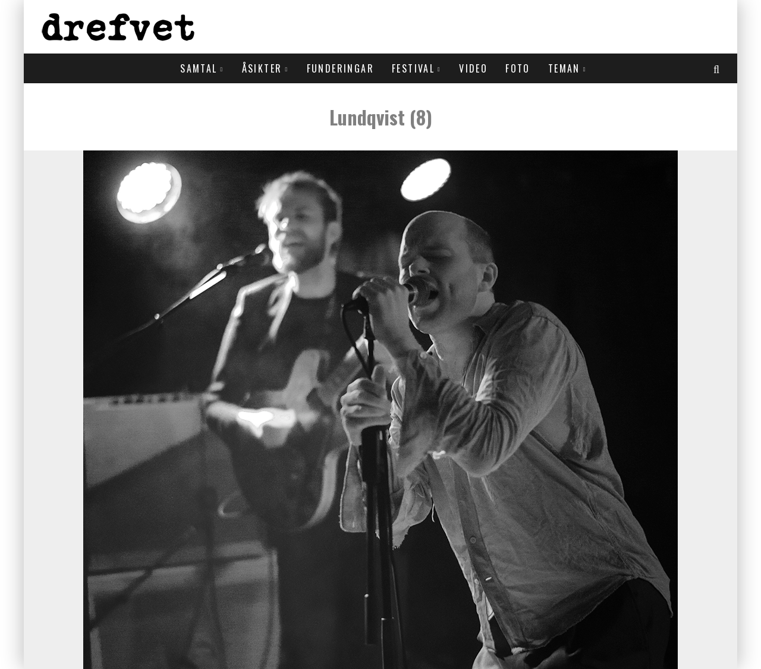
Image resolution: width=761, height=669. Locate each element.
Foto (517, 68)
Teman (564, 68)
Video (473, 68)
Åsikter (262, 68)
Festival (413, 68)
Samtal (198, 68)
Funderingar (340, 68)
